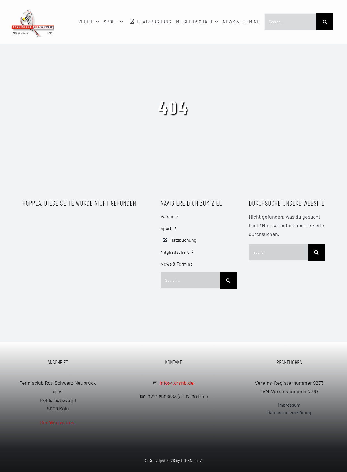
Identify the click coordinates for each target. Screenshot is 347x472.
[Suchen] (278, 252)
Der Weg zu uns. (58, 422)
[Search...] (290, 21)
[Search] (324, 21)
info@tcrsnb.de (177, 383)
